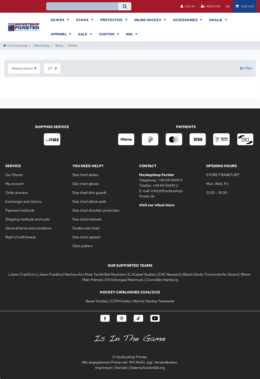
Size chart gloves (85, 183)
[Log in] (187, 6)
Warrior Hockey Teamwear (153, 301)
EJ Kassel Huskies (142, 274)
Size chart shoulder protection (96, 210)
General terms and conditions (28, 228)
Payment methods (19, 210)
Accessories (185, 20)
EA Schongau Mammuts (124, 279)
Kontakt (121, 367)
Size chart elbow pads (89, 201)
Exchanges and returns (23, 201)
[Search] (124, 6)
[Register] (210, 6)
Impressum (104, 367)
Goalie (216, 20)
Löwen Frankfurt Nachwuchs (60, 274)
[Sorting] (24, 68)
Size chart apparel (86, 237)
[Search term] (82, 6)
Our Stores (14, 174)
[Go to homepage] (16, 45)
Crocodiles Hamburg (162, 279)
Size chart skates (85, 174)
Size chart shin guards (89, 192)
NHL (130, 34)
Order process (16, 192)
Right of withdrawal (20, 237)
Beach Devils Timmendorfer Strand (210, 274)
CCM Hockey (120, 301)
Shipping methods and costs (27, 219)
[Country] (227, 6)
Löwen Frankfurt (21, 274)
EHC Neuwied (169, 274)
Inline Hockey (148, 20)
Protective (111, 20)
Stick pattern (82, 246)
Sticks (82, 20)
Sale (83, 34)
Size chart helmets (86, 219)
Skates (58, 20)
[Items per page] (52, 68)
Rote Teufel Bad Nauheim (105, 274)
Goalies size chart (86, 228)
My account (14, 183)
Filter (246, 68)
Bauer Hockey (97, 301)
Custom (107, 34)
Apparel (59, 34)
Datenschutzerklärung (147, 367)
